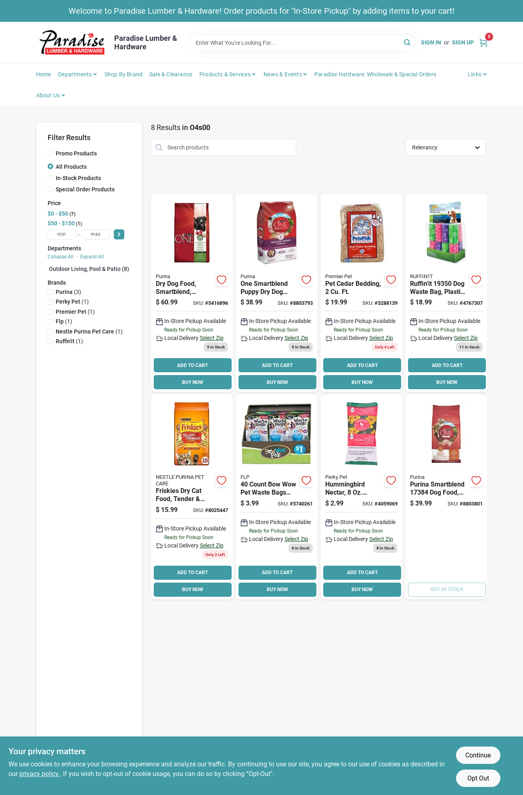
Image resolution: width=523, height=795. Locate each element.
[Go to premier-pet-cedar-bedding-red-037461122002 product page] (361, 293)
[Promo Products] (50, 153)
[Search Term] (302, 43)
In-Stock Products (78, 178)
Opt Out (478, 778)
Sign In (431, 42)
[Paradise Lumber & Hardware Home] (72, 42)
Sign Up (463, 42)
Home (43, 74)
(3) (68, 292)
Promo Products (76, 153)
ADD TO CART (192, 365)
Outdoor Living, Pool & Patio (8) (89, 269)
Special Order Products (85, 189)
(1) (72, 301)
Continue (478, 755)
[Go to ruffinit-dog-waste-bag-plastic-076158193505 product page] (446, 293)
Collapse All (60, 257)
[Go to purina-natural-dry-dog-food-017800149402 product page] (192, 293)
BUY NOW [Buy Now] (192, 382)
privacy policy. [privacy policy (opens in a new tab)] (39, 774)
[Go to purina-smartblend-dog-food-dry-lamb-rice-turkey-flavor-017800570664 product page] (446, 497)
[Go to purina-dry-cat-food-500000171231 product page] (192, 497)
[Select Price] (119, 234)
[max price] (96, 234)
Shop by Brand (124, 74)
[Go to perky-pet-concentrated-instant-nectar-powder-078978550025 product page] (361, 497)
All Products (71, 167)
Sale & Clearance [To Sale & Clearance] (170, 74)
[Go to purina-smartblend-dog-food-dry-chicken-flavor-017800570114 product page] (277, 293)
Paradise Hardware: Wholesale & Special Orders (375, 74)
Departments (75, 74)
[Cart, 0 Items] (483, 42)
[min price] (62, 234)
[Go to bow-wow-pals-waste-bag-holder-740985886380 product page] (277, 497)
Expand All (92, 257)
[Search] (408, 42)
